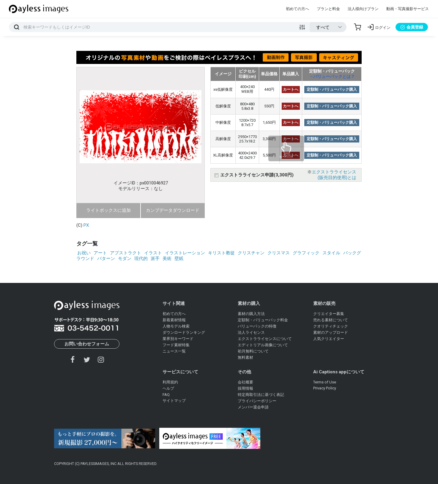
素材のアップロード (330, 332)
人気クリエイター (328, 338)
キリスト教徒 (221, 253)
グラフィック (306, 253)
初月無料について (253, 351)
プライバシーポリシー (257, 401)
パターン (106, 258)
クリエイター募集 (328, 313)
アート (100, 253)
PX (86, 225)
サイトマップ (174, 400)
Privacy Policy (324, 388)
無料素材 (245, 357)
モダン (124, 258)
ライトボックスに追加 (108, 210)
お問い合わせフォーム (86, 344)
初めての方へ (297, 9)
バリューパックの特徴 (257, 326)
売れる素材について (330, 320)
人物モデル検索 (176, 326)
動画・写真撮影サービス (407, 9)
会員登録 (411, 27)
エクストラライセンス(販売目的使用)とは (334, 174)
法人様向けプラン (363, 9)
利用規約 (170, 382)
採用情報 (245, 388)
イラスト (153, 253)
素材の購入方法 (251, 313)
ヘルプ (168, 388)
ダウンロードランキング (184, 332)
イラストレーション (185, 253)
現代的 (141, 258)
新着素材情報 (174, 320)
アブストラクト (125, 253)
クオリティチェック (330, 326)
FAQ (166, 394)
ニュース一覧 (174, 351)
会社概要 (245, 382)
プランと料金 (328, 9)
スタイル (331, 253)
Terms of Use (324, 382)
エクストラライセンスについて (265, 338)
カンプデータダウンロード (172, 210)
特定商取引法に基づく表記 (261, 394)
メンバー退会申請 (253, 407)
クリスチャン (251, 253)
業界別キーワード (178, 338)
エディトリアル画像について (263, 345)
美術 (167, 258)
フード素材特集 (176, 345)
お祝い (84, 253)
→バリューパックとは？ (332, 76)
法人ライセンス (251, 332)
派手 (155, 258)
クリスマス (278, 253)
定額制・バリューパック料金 (263, 320)
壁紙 (178, 258)
